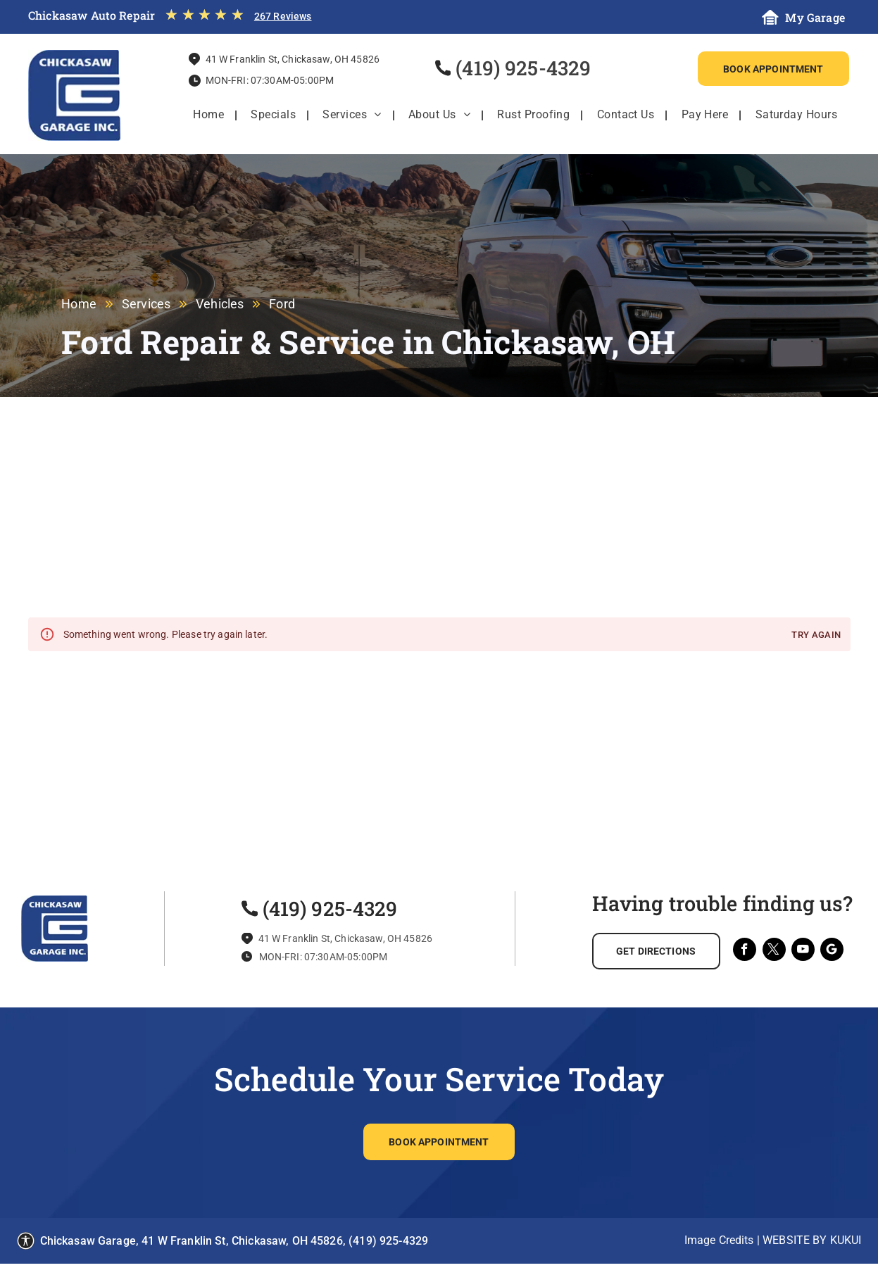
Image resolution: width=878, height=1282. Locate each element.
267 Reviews (283, 16)
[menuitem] (208, 114)
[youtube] (803, 951)
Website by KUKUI (812, 1240)
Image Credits (719, 1240)
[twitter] (774, 951)
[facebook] (744, 951)
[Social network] (831, 951)
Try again (816, 635)
